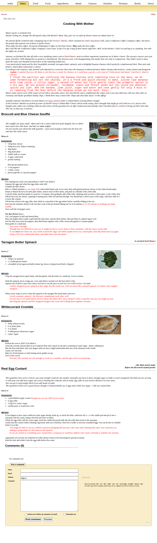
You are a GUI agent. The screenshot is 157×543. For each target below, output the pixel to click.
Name (10, 470)
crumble (121, 106)
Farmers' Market (59, 40)
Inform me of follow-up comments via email (42, 514)
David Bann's (70, 56)
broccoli (130, 103)
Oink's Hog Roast (92, 40)
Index (10, 3)
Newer (4, 14)
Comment (11, 481)
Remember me (71, 514)
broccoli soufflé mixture (72, 283)
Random (107, 3)
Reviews (123, 3)
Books (137, 3)
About (151, 3)
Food (47, 3)
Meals (78, 3)
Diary (23, 3)
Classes (92, 3)
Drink (35, 3)
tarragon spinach (52, 100)
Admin (147, 522)
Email (10, 473)
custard (17, 355)
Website (10, 477)
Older (153, 14)
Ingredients (63, 3)
